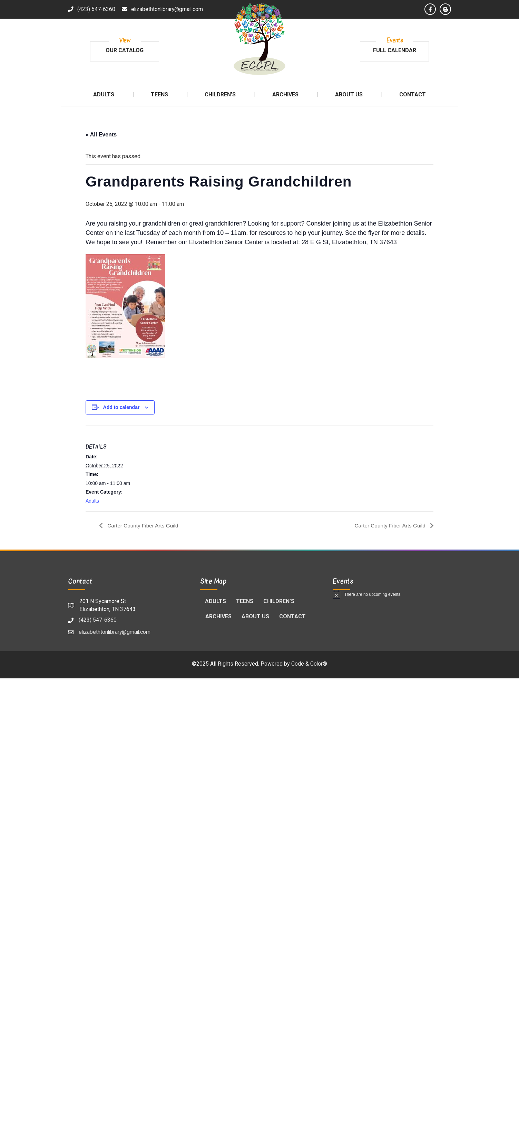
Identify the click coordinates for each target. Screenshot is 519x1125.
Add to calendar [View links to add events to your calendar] (121, 407)
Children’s (278, 601)
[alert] (392, 595)
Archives (218, 616)
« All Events (101, 134)
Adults (92, 501)
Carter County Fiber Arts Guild (144, 525)
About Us (255, 616)
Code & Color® (309, 664)
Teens (244, 601)
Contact (292, 616)
